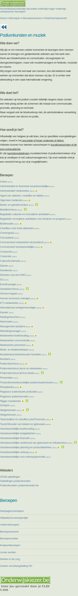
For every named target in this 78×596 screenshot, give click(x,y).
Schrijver (7, 405)
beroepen (20, 11)
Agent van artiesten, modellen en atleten (24, 195)
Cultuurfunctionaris (13, 260)
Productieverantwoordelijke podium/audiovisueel (29, 382)
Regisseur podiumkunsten (17, 396)
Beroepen (14, 18)
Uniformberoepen (9, 524)
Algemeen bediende (13, 200)
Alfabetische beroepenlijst (14, 517)
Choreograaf (9, 232)
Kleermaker (9, 321)
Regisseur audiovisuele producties (21, 391)
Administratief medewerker (17, 190)
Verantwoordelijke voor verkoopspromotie (25, 456)
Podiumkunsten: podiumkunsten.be (19, 485)
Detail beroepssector (56, 18)
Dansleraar (8, 270)
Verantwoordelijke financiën (17, 438)
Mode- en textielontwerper (17, 349)
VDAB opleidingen (10, 476)
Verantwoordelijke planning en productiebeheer (28, 447)
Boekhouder (9, 223)
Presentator (9, 377)
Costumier (8, 256)
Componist (8, 251)
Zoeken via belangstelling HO (16, 565)
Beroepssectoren (32, 18)
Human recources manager (17, 298)
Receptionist (9, 387)
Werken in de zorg (10, 559)
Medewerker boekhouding (17, 335)
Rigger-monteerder (10, 401)
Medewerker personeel (15, 344)
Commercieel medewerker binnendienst (24, 242)
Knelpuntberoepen (10, 545)
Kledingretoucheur (12, 316)
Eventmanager (11, 284)
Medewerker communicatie (17, 340)
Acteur (6, 181)
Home (3, 18)
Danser (6, 265)
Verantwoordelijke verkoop (17, 452)
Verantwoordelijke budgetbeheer (20, 433)
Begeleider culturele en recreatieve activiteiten (27, 214)
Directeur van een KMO (15, 274)
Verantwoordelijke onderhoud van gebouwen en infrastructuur (36, 442)
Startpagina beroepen (12, 510)
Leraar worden (8, 552)
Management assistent (15, 326)
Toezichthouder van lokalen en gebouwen (25, 424)
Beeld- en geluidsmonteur (16, 204)
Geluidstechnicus (12, 288)
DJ (4, 279)
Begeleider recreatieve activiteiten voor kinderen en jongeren (35, 218)
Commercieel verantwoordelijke (20, 246)
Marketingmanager (13, 330)
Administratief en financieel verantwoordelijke (27, 186)
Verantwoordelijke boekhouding (20, 428)
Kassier (7, 312)
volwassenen (7, 11)
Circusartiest (9, 237)
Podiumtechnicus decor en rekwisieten (23, 368)
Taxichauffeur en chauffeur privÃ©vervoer (25, 419)
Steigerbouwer (10, 410)
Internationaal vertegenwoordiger (20, 307)
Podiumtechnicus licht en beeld (19, 373)
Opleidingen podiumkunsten (15, 480)
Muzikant (7, 358)
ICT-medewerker (12, 302)
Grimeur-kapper (11, 293)
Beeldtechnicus (11, 209)
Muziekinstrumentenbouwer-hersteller (23, 354)
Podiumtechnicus (12, 363)
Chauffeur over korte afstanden (19, 228)
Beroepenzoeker (9, 538)
